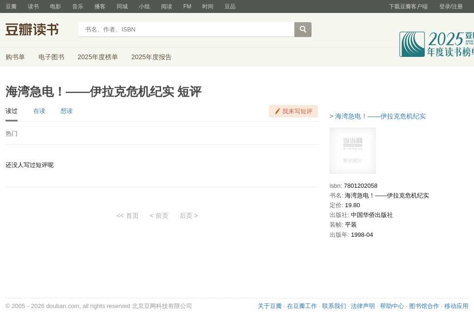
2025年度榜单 (98, 57)
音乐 (77, 6)
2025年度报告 (151, 57)
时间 (207, 6)
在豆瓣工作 (302, 305)
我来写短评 (297, 111)
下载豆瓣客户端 (408, 6)
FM (187, 6)
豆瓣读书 (39, 30)
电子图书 (51, 57)
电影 (55, 6)
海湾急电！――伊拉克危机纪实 (380, 116)
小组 (144, 6)
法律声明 (363, 305)
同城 (122, 6)
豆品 (230, 6)
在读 (39, 110)
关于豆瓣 (270, 305)
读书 (33, 6)
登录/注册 (451, 6)
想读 (67, 110)
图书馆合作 (424, 305)
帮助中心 (392, 305)
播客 (100, 6)
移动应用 (456, 305)
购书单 (15, 57)
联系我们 (334, 305)
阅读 (166, 6)
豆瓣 (11, 6)
